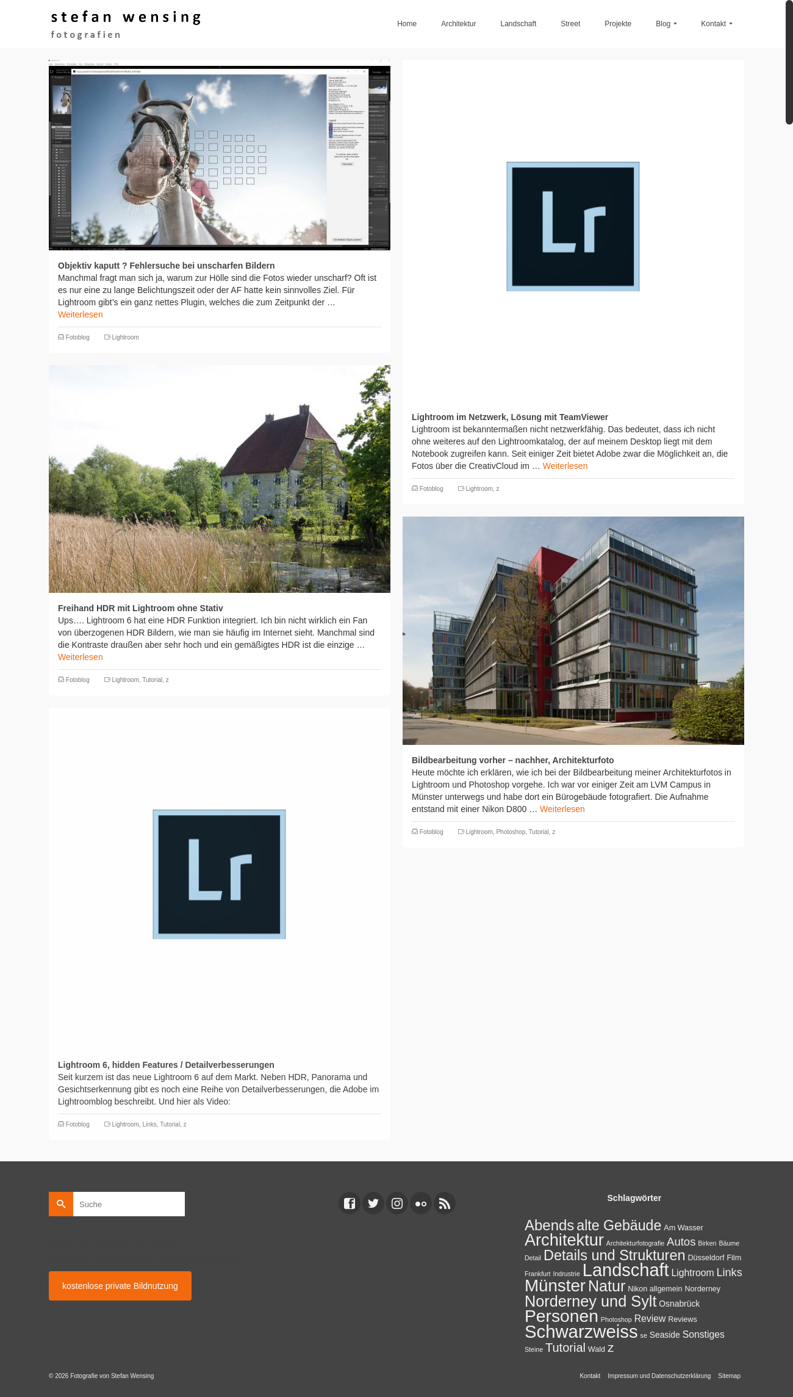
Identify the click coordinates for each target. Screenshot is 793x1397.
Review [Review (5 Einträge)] (650, 1318)
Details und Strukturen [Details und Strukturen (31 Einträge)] (615, 1255)
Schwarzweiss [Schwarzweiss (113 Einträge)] (581, 1331)
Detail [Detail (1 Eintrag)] (533, 1257)
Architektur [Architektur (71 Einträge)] (564, 1239)
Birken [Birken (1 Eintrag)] (707, 1243)
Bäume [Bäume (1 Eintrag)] (729, 1243)
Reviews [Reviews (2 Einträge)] (682, 1319)
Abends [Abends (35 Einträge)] (549, 1225)
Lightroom (125, 337)
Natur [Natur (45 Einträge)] (606, 1285)
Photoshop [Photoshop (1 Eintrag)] (616, 1319)
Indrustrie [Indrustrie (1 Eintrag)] (566, 1273)
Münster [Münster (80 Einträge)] (555, 1285)
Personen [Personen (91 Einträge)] (561, 1316)
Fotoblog (78, 337)
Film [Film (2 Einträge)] (734, 1258)
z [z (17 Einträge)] (611, 1347)
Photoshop (510, 832)
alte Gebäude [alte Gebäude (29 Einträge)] (618, 1225)
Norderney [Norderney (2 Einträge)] (702, 1289)
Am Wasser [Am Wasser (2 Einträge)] (683, 1228)
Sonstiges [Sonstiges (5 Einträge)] (704, 1334)
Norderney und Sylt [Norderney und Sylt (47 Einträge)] (591, 1301)
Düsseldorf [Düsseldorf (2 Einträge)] (705, 1258)
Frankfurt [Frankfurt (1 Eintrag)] (538, 1273)
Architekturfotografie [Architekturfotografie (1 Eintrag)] (635, 1243)
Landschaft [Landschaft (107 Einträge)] (626, 1270)
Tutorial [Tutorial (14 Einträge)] (565, 1347)
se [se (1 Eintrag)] (643, 1335)
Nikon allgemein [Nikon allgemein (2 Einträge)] (655, 1289)
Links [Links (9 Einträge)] (729, 1272)
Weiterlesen (80, 314)
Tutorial (152, 680)
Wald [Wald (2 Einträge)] (596, 1349)
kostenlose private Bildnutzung (120, 1286)
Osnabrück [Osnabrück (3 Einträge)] (679, 1303)
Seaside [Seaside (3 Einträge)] (665, 1335)
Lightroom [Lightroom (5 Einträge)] (693, 1273)
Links (149, 1124)
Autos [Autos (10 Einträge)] (681, 1241)
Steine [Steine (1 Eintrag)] (534, 1349)
